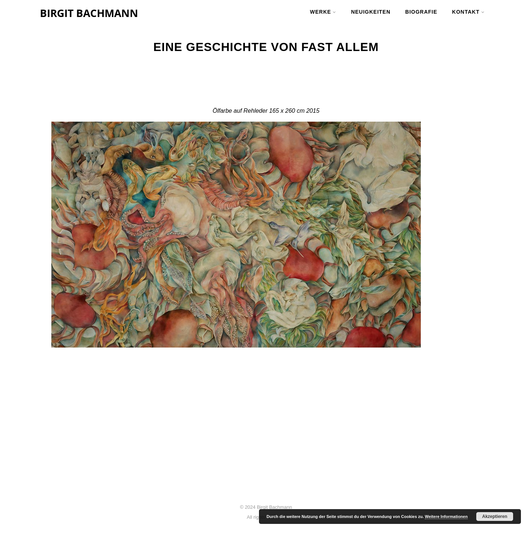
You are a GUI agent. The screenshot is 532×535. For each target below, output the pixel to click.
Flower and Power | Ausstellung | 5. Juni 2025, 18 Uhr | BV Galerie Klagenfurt (264, 417)
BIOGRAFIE (421, 12)
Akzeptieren (494, 516)
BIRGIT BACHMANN (89, 13)
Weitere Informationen (446, 516)
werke (323, 12)
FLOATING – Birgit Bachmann (248, 455)
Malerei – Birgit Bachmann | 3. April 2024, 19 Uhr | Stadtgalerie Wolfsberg (266, 437)
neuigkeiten (371, 12)
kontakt (468, 12)
